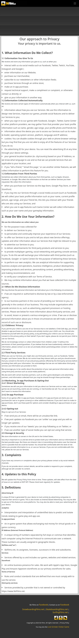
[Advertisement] (39, 21)
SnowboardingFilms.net (33, 609)
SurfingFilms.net (60, 612)
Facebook (43, 604)
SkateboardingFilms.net (57, 609)
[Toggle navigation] (75, 3)
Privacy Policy (64, 623)
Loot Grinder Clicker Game (58, 627)
